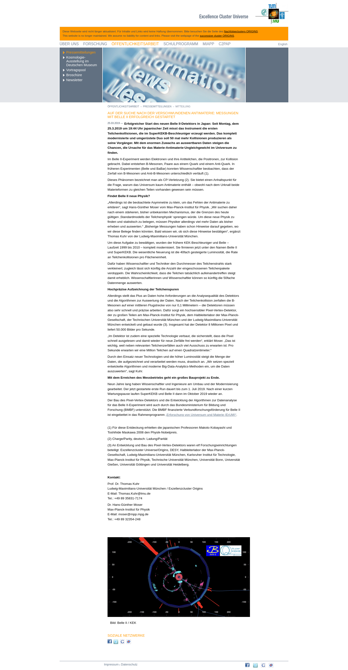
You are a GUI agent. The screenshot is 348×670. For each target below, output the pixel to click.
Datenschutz (129, 664)
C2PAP (224, 44)
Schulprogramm (180, 44)
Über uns (69, 44)
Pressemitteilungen (81, 52)
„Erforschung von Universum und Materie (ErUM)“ (200, 415)
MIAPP (208, 44)
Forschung (95, 44)
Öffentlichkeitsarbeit (135, 44)
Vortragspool (76, 70)
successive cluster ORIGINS (217, 35)
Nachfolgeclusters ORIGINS (241, 31)
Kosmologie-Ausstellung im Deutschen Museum (81, 61)
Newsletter (74, 80)
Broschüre (74, 75)
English (282, 44)
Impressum (111, 664)
